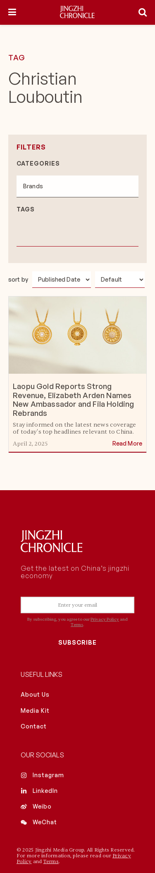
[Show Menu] (12, 12)
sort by (18, 279)
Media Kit (35, 710)
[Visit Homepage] (77, 12)
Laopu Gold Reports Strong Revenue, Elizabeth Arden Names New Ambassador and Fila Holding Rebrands (73, 400)
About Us (35, 694)
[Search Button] (142, 12)
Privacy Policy (105, 619)
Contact (34, 726)
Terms (77, 624)
